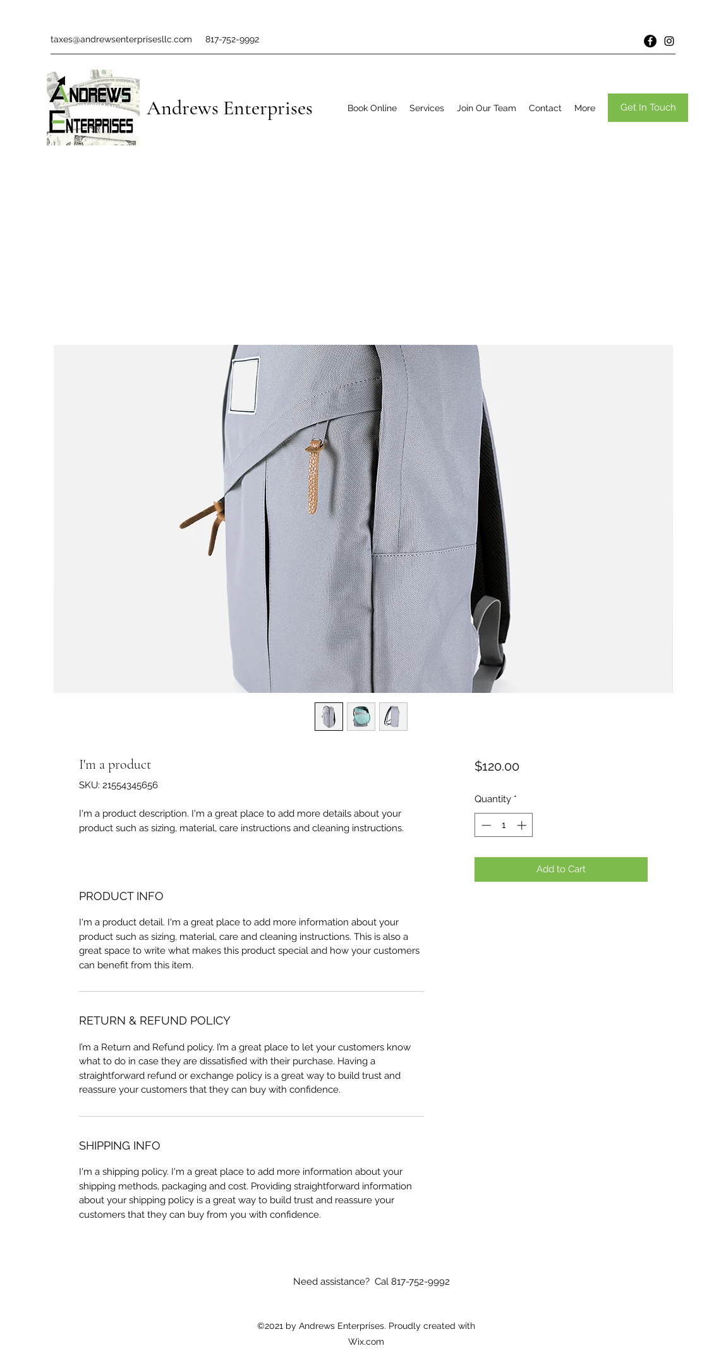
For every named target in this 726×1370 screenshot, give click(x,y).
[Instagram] (669, 41)
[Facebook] (650, 41)
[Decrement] (484, 825)
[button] (648, 107)
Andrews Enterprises (230, 107)
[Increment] (522, 825)
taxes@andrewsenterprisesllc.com (121, 39)
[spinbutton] (503, 825)
